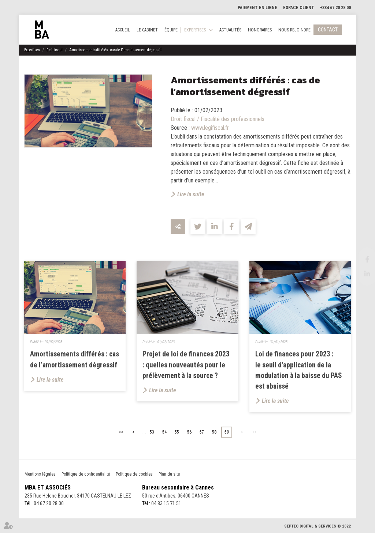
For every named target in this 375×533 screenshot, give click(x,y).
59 (226, 432)
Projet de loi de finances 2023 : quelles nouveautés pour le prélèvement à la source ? (186, 364)
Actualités (230, 30)
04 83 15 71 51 (166, 503)
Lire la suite (190, 194)
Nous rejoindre (294, 30)
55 (177, 432)
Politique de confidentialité (86, 474)
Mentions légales (40, 474)
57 (202, 432)
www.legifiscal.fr (210, 127)
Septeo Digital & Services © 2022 (317, 526)
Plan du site (169, 474)
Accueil (122, 30)
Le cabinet (147, 30)
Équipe (171, 30)
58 (214, 432)
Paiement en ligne (257, 7)
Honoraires (260, 30)
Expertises (195, 30)
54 (164, 432)
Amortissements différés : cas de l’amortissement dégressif (115, 50)
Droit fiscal (55, 50)
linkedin (360, 274)
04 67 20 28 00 (49, 503)
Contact (328, 30)
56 (189, 432)
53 (152, 432)
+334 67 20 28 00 (335, 7)
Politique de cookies (134, 474)
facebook (360, 259)
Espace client (298, 7)
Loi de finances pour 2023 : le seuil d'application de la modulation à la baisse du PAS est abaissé (298, 370)
